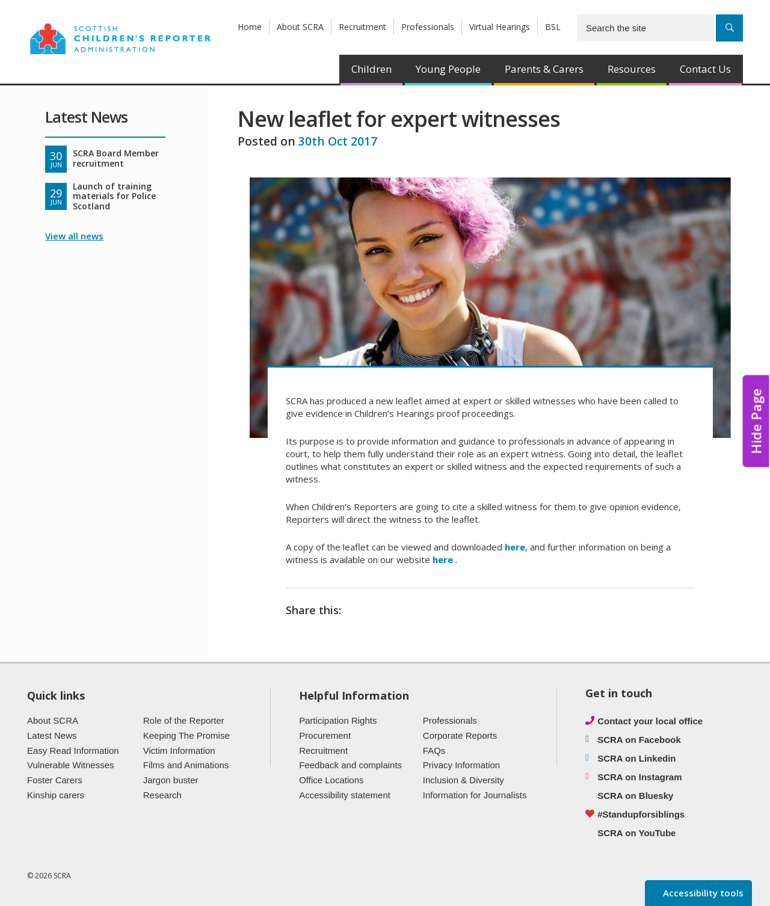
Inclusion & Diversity (463, 780)
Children (371, 69)
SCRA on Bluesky (635, 795)
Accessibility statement (344, 795)
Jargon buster (171, 780)
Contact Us (705, 69)
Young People (448, 69)
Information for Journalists (475, 795)
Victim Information (179, 750)
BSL (553, 26)
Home (250, 26)
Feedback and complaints (350, 765)
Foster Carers (54, 780)
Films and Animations (186, 765)
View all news (74, 236)
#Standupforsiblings (641, 814)
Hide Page (756, 421)
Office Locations (331, 780)
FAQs (434, 750)
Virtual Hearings (499, 26)
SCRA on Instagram (639, 777)
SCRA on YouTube (636, 833)
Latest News (52, 735)
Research (162, 795)
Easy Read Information (73, 750)
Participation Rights (338, 720)
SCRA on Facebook (639, 740)
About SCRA (300, 26)
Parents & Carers (544, 69)
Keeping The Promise (186, 735)
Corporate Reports (460, 735)
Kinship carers (55, 795)
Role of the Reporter (183, 720)
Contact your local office (650, 721)
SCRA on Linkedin (636, 758)
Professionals (427, 26)
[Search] (729, 28)
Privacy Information (461, 765)
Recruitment (362, 26)
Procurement (325, 735)
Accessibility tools (702, 893)
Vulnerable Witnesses (70, 765)
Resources (632, 69)
